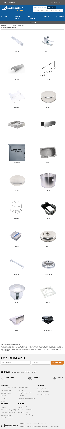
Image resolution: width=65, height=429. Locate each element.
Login (60, 2)
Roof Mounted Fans (6, 390)
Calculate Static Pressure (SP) (8, 412)
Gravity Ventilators (23, 387)
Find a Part (40, 386)
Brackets (16, 107)
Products (4, 386)
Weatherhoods (48, 330)
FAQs (27, 412)
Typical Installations (6, 415)
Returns (28, 407)
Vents (16, 302)
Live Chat (20, 407)
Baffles (17, 79)
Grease (48, 163)
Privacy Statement (54, 426)
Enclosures (48, 135)
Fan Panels (17, 163)
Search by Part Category (43, 394)
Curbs (16, 135)
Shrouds (48, 246)
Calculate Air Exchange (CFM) (8, 410)
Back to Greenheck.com (9, 2)
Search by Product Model (43, 391)
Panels (17, 246)
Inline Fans (4, 395)
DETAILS (33, 22)
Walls (16, 330)
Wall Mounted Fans (6, 393)
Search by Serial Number (43, 389)
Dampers (21, 390)
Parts (9, 25)
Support (21, 404)
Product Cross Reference (7, 418)
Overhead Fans (4, 398)
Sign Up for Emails (57, 362)
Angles (17, 51)
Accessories (21, 395)
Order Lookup (54, 2)
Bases (48, 79)
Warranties (29, 409)
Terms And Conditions (31, 426)
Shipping (22, 426)
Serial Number (51, 7)
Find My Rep (21, 412)
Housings (16, 218)
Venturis (48, 302)
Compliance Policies (43, 426)
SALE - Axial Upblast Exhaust (8, 388)
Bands (48, 191)
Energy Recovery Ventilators (25, 393)
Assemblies (48, 51)
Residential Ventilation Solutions (27, 398)
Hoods (17, 191)
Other (48, 218)
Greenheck (3, 25)
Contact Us (21, 410)
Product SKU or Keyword (40, 7)
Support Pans (48, 274)
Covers (48, 107)
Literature (3, 407)
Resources (4, 404)
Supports (16, 274)
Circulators (4, 401)
